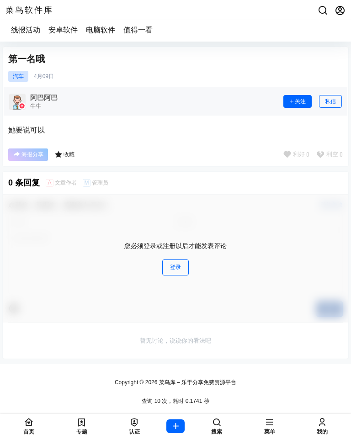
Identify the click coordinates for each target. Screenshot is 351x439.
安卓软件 (63, 30)
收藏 (64, 154)
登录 (175, 267)
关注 (297, 101)
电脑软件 (100, 30)
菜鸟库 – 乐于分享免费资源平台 (196, 382)
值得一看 (138, 30)
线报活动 (25, 30)
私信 (330, 101)
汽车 (18, 76)
